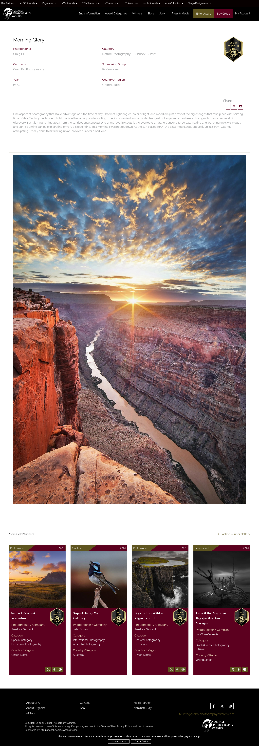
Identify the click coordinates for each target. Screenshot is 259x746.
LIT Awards (131, 3)
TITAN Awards (91, 3)
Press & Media (180, 13)
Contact (85, 702)
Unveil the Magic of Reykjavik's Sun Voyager (211, 618)
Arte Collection (174, 3)
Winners (137, 13)
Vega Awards (49, 3)
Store (151, 13)
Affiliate (30, 713)
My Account (242, 13)
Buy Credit (223, 13)
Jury (162, 13)
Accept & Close (118, 741)
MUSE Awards (28, 3)
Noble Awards (151, 3)
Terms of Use (108, 726)
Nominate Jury (143, 707)
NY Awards (112, 3)
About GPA (33, 702)
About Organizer (36, 707)
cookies (149, 726)
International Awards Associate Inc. (59, 730)
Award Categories (116, 13)
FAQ (82, 707)
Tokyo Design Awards (199, 3)
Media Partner (142, 702)
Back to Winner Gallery (233, 534)
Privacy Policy (124, 726)
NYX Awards (69, 3)
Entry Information (89, 13)
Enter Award (203, 13)
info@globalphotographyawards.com (206, 714)
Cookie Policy (141, 741)
